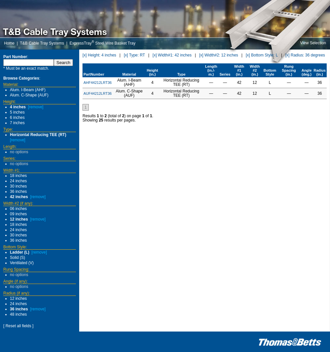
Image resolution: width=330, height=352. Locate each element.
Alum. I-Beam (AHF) (28, 90)
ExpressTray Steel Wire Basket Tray (103, 43)
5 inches (17, 112)
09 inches (18, 214)
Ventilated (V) (22, 263)
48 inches (18, 314)
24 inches (18, 181)
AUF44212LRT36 (97, 93)
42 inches (19, 196)
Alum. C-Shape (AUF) (29, 95)
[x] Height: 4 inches (99, 55)
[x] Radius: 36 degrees (305, 55)
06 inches (18, 208)
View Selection (313, 43)
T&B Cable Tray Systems (42, 43)
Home (9, 43)
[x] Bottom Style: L (262, 55)
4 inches (18, 107)
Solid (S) (17, 257)
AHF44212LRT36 (97, 83)
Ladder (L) (19, 252)
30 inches (18, 186)
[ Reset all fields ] (18, 326)
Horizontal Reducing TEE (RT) (38, 134)
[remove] (36, 107)
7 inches (17, 123)
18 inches (18, 175)
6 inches (17, 117)
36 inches (18, 191)
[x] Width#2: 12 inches (218, 55)
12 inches (19, 219)
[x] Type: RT (134, 55)
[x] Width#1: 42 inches (171, 55)
